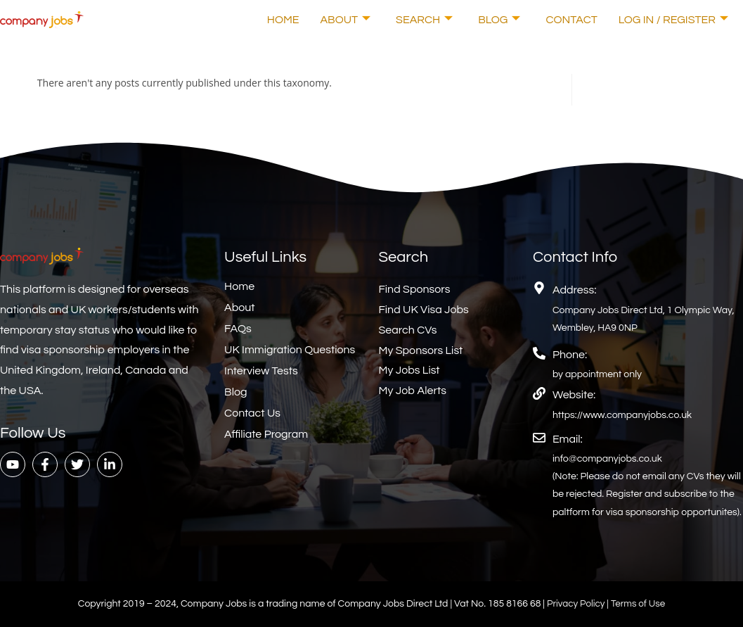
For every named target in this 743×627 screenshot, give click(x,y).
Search (424, 19)
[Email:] (539, 437)
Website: (574, 394)
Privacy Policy (575, 604)
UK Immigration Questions (289, 349)
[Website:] (539, 393)
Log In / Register (673, 19)
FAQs (238, 328)
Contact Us (252, 413)
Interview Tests (261, 370)
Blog (499, 19)
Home (283, 19)
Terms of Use (639, 604)
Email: (568, 439)
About (346, 19)
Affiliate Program (266, 434)
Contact (571, 19)
